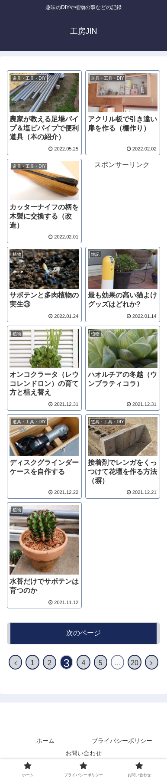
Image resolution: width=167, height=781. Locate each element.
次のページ (83, 633)
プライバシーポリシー (122, 740)
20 (134, 663)
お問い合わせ (83, 753)
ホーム (45, 740)
